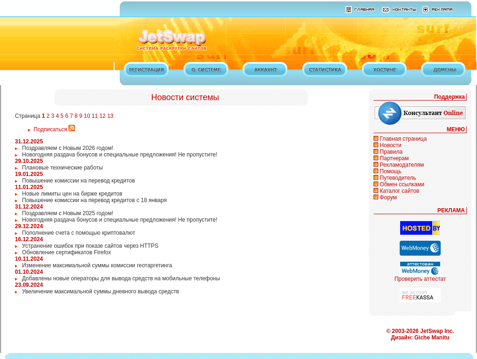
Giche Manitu (432, 337)
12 (102, 116)
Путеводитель (398, 178)
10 (87, 116)
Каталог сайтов (399, 191)
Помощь (390, 171)
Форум (388, 197)
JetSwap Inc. (437, 331)
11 (95, 116)
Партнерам (394, 158)
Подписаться (54, 129)
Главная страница (403, 138)
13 (110, 116)
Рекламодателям (402, 165)
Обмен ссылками (402, 184)
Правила (391, 152)
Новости (390, 145)
